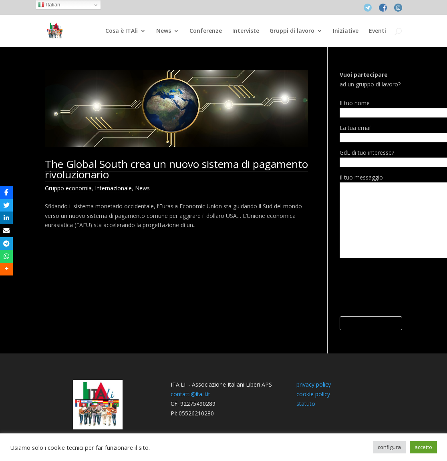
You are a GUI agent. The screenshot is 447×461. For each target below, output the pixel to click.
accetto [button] (423, 447)
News (163, 31)
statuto (305, 403)
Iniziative (345, 31)
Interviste (245, 31)
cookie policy (313, 394)
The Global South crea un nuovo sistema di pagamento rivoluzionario (176, 169)
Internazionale (113, 188)
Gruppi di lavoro (292, 31)
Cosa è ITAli (121, 31)
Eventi (377, 31)
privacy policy (313, 384)
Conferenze (205, 31)
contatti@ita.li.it (190, 394)
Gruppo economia (68, 188)
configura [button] (389, 447)
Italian (49, 5)
